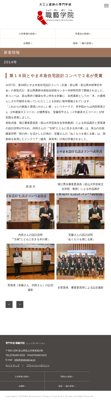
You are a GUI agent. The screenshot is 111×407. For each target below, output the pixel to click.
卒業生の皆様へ (83, 33)
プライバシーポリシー (38, 365)
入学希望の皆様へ (28, 33)
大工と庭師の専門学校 (55, 15)
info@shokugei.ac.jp (24, 360)
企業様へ (28, 43)
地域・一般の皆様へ (83, 43)
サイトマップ (12, 365)
